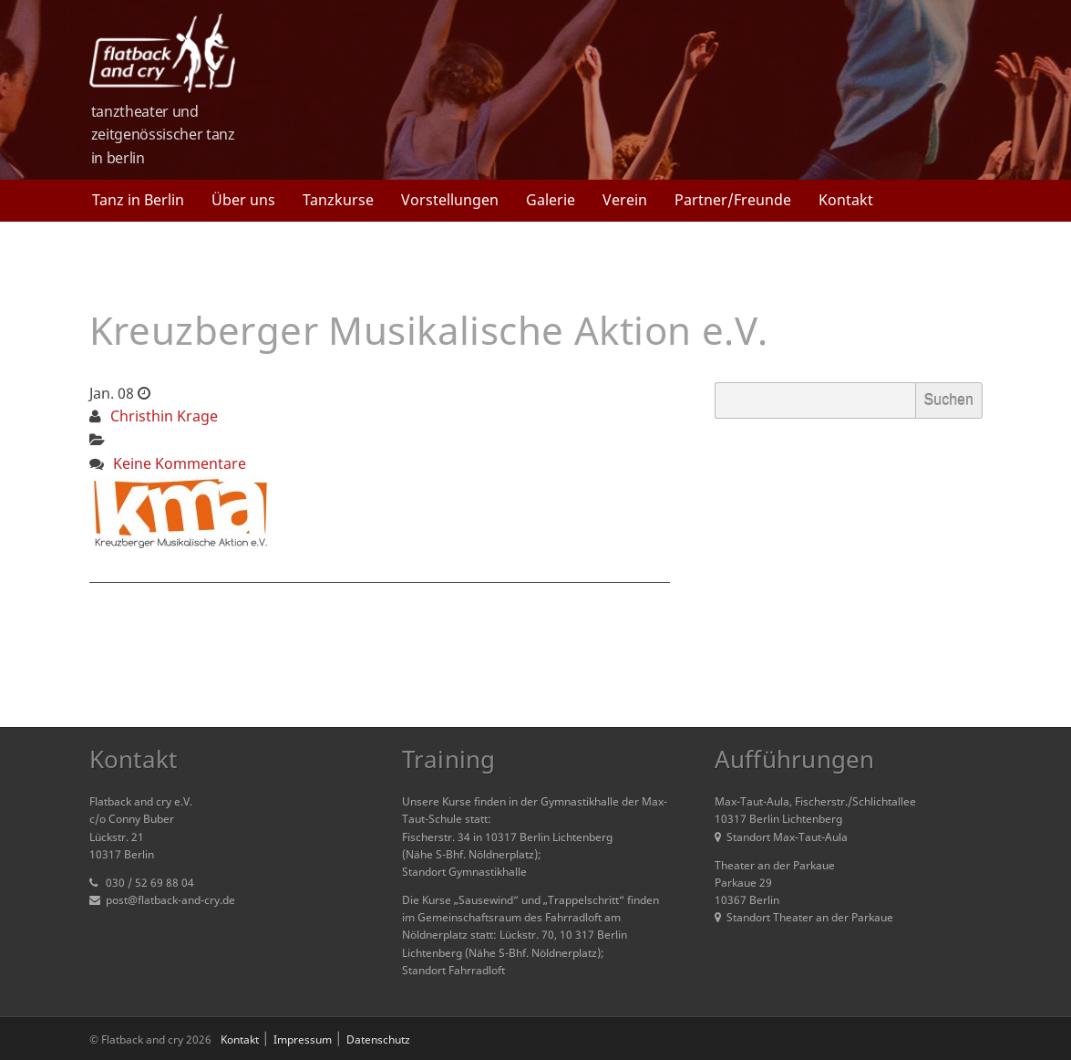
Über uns (243, 200)
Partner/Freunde (733, 200)
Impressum (302, 1039)
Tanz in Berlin (138, 200)
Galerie (550, 200)
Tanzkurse (338, 200)
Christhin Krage (164, 416)
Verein (624, 200)
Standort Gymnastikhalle (464, 871)
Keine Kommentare (179, 463)
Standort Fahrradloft (453, 970)
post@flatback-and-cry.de (170, 900)
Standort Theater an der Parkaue (804, 917)
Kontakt (846, 200)
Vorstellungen (450, 200)
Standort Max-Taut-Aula (781, 837)
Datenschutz (378, 1039)
